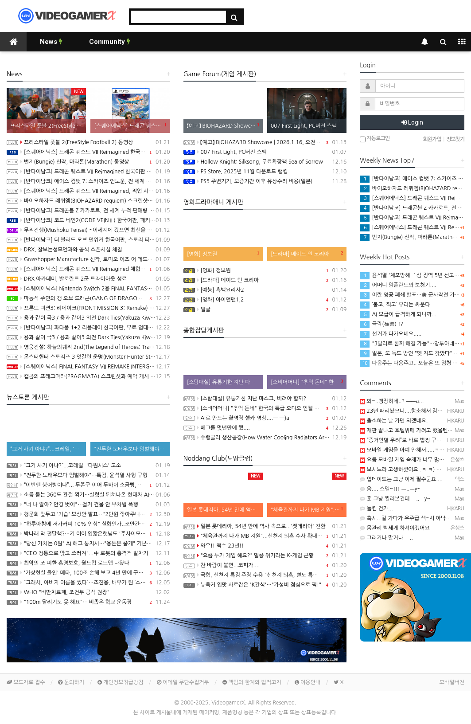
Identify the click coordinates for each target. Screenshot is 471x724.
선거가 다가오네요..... (390, 334)
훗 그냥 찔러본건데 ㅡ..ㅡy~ (395, 498)
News (51, 42)
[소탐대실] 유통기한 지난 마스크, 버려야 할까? (265, 398)
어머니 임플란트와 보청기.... (398, 285)
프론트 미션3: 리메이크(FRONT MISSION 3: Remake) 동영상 (88, 308)
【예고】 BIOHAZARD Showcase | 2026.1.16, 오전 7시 (265, 142)
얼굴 (265, 309)
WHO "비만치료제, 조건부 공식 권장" (88, 592)
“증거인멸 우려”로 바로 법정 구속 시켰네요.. (413, 440)
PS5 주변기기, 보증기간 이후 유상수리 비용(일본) (265, 181)
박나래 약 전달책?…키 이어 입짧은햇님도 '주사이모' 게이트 (88, 534)
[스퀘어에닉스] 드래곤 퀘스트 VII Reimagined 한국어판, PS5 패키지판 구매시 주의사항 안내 (88, 152)
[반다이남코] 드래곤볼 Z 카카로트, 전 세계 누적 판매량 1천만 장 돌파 (88, 210)
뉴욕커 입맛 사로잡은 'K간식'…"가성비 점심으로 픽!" (265, 585)
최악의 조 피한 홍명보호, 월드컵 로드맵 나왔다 (88, 563)
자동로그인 (374, 139)
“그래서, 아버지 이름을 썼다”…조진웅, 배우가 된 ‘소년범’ (88, 582)
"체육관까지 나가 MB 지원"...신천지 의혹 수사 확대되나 (265, 536)
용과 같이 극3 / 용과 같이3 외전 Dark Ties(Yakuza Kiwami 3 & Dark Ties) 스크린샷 (88, 337)
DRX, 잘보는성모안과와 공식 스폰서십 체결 (88, 249)
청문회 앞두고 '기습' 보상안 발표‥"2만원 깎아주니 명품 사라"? (88, 514)
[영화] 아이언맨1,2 (265, 300)
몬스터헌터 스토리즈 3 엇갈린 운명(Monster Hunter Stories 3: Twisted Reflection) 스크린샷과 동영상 (88, 357)
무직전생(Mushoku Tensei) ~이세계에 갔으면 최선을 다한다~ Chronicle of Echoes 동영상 (88, 230)
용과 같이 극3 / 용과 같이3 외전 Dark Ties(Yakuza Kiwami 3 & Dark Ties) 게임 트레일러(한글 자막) (88, 318)
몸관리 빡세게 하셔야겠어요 (394, 528)
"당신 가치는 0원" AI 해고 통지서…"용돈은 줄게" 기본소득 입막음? (88, 543)
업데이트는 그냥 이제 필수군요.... (401, 479)
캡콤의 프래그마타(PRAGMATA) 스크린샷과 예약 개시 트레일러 (88, 376)
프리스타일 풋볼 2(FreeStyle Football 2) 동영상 (88, 142)
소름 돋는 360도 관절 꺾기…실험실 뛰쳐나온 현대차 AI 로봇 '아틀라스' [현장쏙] (88, 495)
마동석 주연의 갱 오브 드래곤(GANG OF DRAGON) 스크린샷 (88, 298)
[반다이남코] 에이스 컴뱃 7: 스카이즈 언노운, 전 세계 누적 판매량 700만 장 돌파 (88, 181)
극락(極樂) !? (381, 324)
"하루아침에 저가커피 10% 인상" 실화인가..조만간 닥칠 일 (88, 524)
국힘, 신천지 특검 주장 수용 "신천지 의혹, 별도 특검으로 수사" (265, 575)
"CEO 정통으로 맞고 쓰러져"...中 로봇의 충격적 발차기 (88, 553)
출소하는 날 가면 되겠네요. (394, 420)
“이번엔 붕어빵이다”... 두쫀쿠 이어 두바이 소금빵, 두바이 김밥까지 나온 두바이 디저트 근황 (88, 485)
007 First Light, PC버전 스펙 (265, 152)
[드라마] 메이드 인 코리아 (265, 280)
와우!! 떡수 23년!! (265, 546)
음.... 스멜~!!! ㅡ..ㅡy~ (390, 489)
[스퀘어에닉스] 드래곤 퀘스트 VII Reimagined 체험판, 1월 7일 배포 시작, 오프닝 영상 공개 (88, 269)
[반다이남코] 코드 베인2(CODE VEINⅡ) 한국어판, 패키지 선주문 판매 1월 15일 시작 (88, 220)
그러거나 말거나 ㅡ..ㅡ (389, 537)
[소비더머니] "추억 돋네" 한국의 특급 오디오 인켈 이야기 (265, 408)
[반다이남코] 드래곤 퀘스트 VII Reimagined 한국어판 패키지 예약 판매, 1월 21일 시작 (88, 171)
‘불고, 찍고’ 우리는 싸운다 (395, 304)
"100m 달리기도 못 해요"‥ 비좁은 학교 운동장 (88, 602)
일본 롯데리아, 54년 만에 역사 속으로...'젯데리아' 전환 (265, 526)
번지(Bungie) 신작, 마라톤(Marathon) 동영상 (88, 162)
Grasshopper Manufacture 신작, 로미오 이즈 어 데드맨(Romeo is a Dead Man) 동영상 (88, 259)
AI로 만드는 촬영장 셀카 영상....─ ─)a (265, 418)
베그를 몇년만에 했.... (265, 428)
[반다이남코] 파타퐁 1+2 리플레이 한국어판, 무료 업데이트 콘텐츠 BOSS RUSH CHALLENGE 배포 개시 (88, 328)
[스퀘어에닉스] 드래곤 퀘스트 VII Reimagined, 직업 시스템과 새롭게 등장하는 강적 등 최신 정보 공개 (88, 191)
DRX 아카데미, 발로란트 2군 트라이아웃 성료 (88, 279)
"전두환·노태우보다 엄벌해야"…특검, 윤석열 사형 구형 (88, 475)
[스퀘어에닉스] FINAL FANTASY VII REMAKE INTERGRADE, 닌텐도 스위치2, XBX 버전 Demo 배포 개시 (88, 367)
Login (412, 122)
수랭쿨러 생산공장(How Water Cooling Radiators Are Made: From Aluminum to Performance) (265, 437)
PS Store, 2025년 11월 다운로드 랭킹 (265, 171)
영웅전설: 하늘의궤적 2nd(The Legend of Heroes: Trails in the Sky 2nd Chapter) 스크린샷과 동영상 (88, 347)
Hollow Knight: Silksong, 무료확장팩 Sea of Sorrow (265, 162)
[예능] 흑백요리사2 (265, 290)
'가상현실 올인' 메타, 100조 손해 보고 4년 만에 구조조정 (88, 573)
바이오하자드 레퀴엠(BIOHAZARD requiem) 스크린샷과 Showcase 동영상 (88, 201)
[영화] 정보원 (265, 270)
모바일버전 (452, 682)
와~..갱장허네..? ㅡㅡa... (392, 401)
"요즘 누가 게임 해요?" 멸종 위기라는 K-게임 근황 (265, 555)
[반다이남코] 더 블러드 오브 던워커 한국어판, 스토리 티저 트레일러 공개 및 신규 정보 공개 (88, 240)
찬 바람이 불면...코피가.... (265, 565)
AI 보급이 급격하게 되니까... (398, 314)
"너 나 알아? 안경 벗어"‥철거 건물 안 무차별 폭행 (88, 504)
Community (109, 42)
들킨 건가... (376, 508)
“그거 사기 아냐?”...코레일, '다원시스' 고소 (88, 465)
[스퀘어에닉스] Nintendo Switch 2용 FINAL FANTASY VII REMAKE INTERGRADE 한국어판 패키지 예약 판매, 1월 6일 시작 (88, 289)
